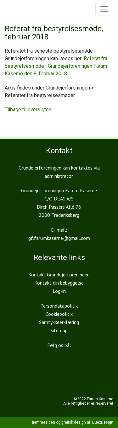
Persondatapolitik (59, 306)
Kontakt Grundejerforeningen (59, 274)
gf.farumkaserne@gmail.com (59, 238)
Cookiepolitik (59, 314)
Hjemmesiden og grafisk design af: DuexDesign (72, 422)
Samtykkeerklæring (59, 322)
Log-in (59, 291)
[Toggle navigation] (104, 9)
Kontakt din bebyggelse (59, 283)
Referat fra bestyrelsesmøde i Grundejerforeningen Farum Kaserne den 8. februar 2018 (56, 66)
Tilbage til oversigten (28, 110)
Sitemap (59, 330)
